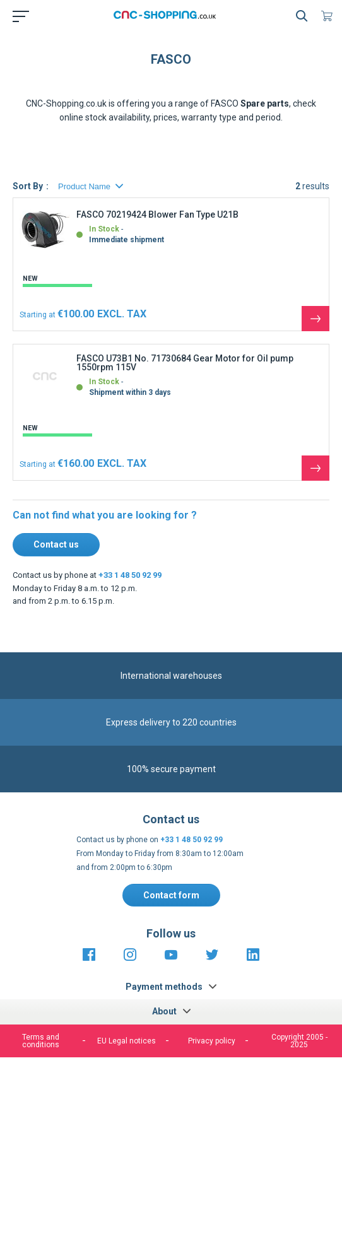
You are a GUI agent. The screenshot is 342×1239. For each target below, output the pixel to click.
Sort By (28, 196)
